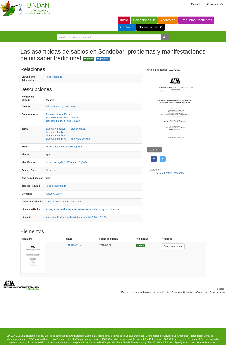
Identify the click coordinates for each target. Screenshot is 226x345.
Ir (165, 37)
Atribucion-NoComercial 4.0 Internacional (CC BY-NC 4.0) (76, 217)
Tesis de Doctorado (56, 186)
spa (48, 154)
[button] (196, 4)
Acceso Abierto (54, 193)
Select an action (173, 246)
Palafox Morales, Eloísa (58, 114)
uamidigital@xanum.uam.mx (184, 342)
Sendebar (51, 170)
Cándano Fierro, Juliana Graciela (63, 121)
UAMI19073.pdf (74, 245)
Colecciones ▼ (144, 20)
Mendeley (179, 173)
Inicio (124, 20)
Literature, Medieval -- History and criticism (68, 138)
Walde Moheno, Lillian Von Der (62, 117)
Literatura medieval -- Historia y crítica (65, 128)
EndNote (158, 173)
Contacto (127, 27)
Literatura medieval (56, 135)
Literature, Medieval (56, 132)
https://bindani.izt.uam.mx (130, 342)
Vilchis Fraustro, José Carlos (61, 106)
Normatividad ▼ (150, 27)
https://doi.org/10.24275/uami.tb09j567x (66, 162)
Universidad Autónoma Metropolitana (65, 146)
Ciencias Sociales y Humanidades (63, 201)
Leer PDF (154, 149)
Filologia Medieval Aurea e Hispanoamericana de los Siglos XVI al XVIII (83, 209)
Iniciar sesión (215, 4)
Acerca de (167, 20)
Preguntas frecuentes (196, 20)
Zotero (168, 173)
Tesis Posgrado (54, 76)
